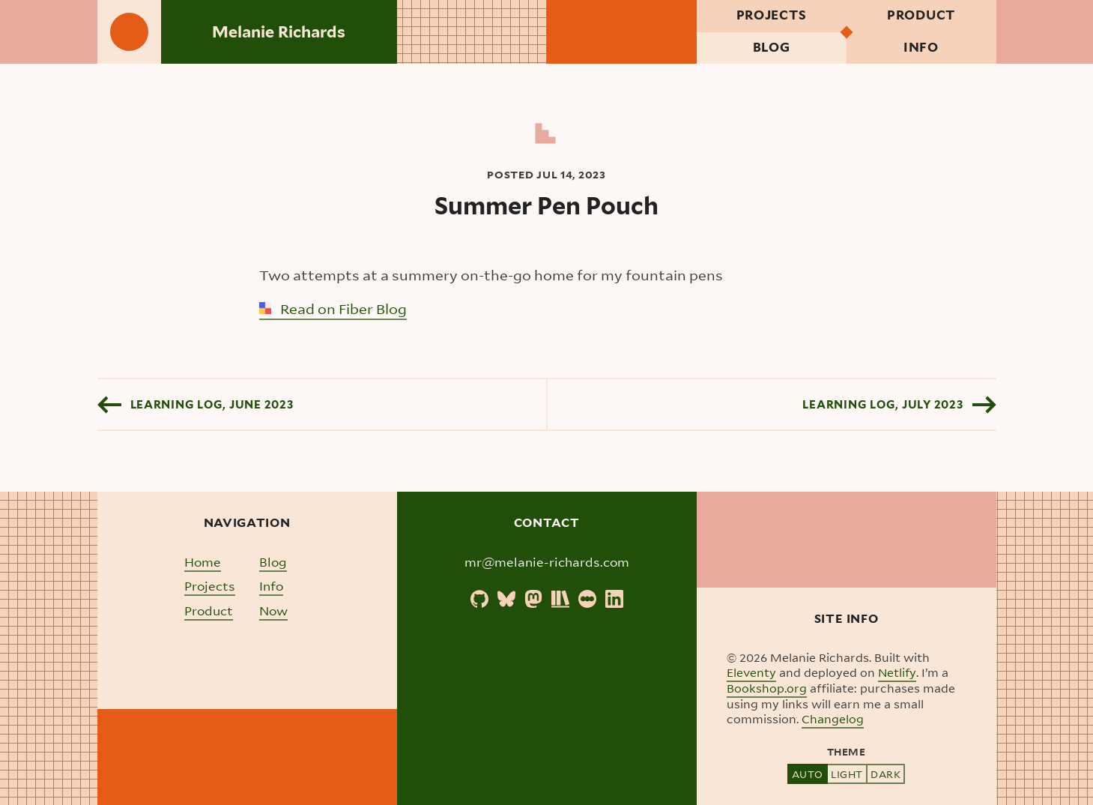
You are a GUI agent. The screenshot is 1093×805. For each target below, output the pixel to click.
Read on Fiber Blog (333, 308)
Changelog (833, 718)
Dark (885, 774)
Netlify (897, 672)
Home (202, 562)
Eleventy (751, 672)
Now (273, 610)
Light (847, 774)
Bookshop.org (767, 688)
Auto (807, 774)
